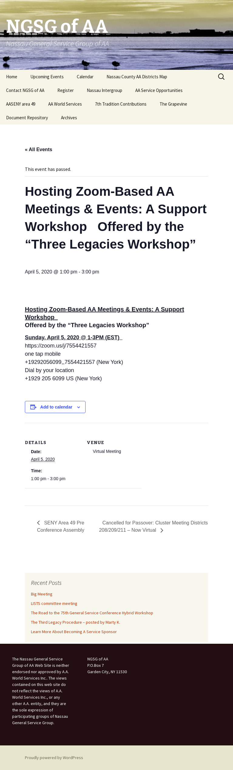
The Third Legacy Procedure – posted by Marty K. (75, 622)
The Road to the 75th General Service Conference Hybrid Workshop (92, 613)
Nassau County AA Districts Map (136, 77)
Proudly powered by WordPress (54, 757)
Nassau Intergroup (104, 90)
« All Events (38, 149)
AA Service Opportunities (159, 90)
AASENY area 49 (20, 104)
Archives (69, 117)
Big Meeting (41, 594)
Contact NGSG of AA (25, 90)
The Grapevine (173, 104)
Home (11, 77)
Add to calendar (56, 407)
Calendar (85, 77)
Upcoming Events (47, 77)
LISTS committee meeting (54, 603)
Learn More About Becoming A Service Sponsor (74, 631)
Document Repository (27, 117)
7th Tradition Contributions (121, 104)
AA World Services (65, 104)
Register (65, 90)
